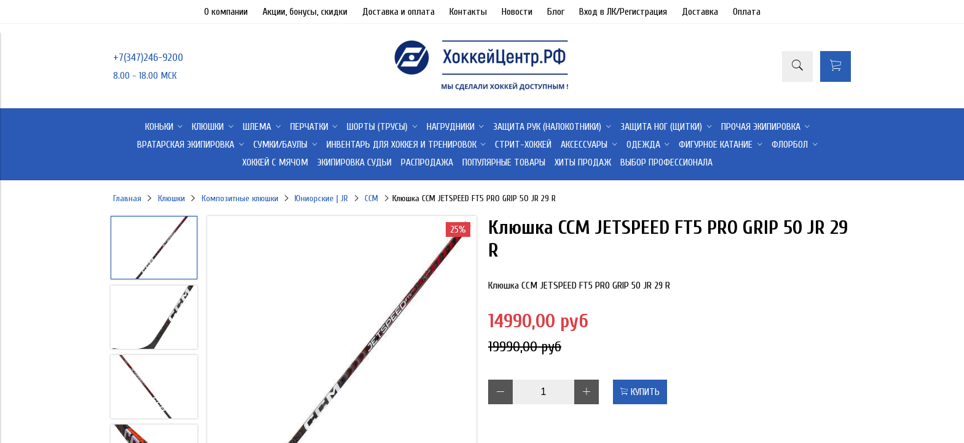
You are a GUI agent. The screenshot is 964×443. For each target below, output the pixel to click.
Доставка (700, 11)
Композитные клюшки (240, 198)
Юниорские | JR (321, 198)
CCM (371, 198)
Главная (127, 198)
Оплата (747, 11)
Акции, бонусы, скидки (305, 11)
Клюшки (171, 198)
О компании (226, 11)
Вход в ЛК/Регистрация (623, 11)
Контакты (468, 11)
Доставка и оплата (398, 11)
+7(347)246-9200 (148, 57)
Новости (517, 11)
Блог (555, 11)
